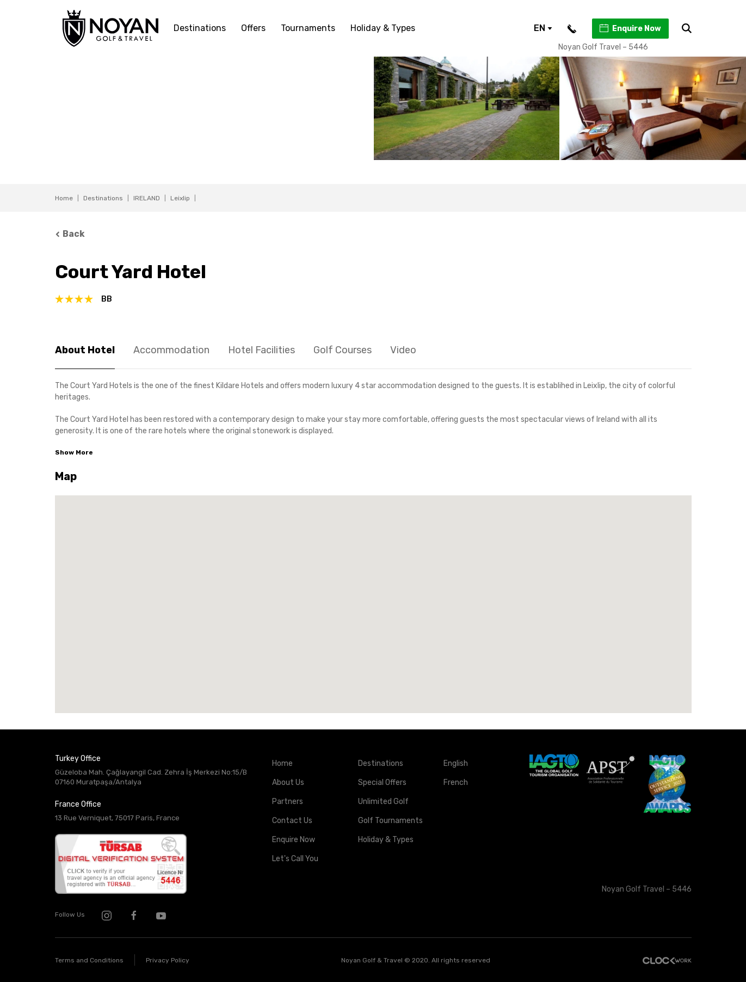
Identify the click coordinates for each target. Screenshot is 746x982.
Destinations (200, 28)
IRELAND (146, 198)
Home (64, 198)
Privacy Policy (167, 960)
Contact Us (292, 820)
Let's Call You (295, 858)
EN (543, 28)
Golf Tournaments (390, 820)
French (455, 782)
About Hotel (85, 350)
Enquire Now (630, 28)
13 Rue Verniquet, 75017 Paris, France (117, 818)
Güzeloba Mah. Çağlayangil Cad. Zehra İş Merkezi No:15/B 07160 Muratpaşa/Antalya (151, 777)
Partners (287, 801)
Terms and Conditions (89, 960)
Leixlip (180, 198)
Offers (253, 28)
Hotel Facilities (261, 350)
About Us (288, 782)
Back (70, 234)
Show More (74, 452)
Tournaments (308, 28)
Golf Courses (342, 350)
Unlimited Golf (383, 801)
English (455, 763)
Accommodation (171, 350)
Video (403, 350)
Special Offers (382, 782)
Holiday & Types (382, 28)
